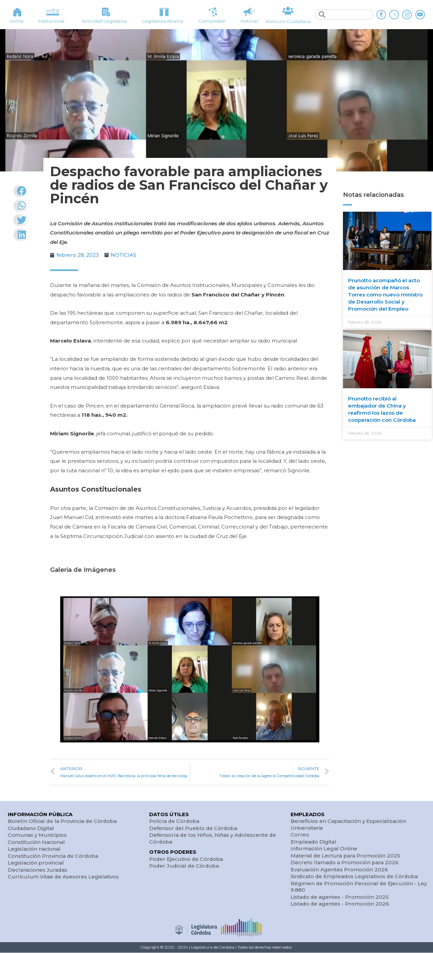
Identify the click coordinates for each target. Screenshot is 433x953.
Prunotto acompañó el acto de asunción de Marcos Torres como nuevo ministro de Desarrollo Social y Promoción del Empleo (385, 294)
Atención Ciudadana (288, 21)
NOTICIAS (123, 255)
